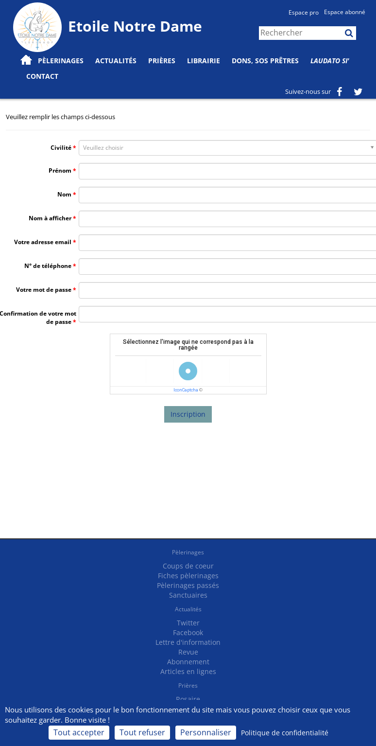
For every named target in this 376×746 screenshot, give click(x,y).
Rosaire (188, 699)
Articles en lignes (188, 671)
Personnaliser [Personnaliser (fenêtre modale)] (205, 732)
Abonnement (188, 661)
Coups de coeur (188, 565)
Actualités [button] (116, 60)
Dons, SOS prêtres (265, 60)
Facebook (188, 632)
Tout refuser (142, 732)
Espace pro (304, 12)
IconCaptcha (185, 390)
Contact (42, 76)
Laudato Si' (329, 60)
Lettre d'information (188, 642)
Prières (161, 60)
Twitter (188, 622)
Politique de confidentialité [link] (284, 732)
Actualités (188, 609)
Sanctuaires (188, 595)
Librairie (203, 60)
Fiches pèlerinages (188, 575)
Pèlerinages (188, 552)
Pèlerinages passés (188, 585)
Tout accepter (78, 732)
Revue (188, 652)
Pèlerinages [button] (61, 60)
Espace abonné (344, 12)
